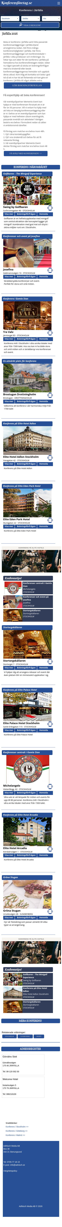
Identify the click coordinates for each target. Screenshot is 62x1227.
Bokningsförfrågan (26, 214)
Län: (10, 17)
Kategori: (51, 17)
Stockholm (9, 1036)
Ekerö (38, 1036)
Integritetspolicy (10, 1171)
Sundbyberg (25, 1036)
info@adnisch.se (17, 1165)
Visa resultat (30, 25)
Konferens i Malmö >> (15, 1135)
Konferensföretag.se (16, 3)
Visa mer (9, 214)
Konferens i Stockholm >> (17, 1127)
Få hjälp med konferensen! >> (26, 153)
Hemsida (43, 214)
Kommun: (30, 17)
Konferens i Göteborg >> (16, 1131)
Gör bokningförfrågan (27, 85)
